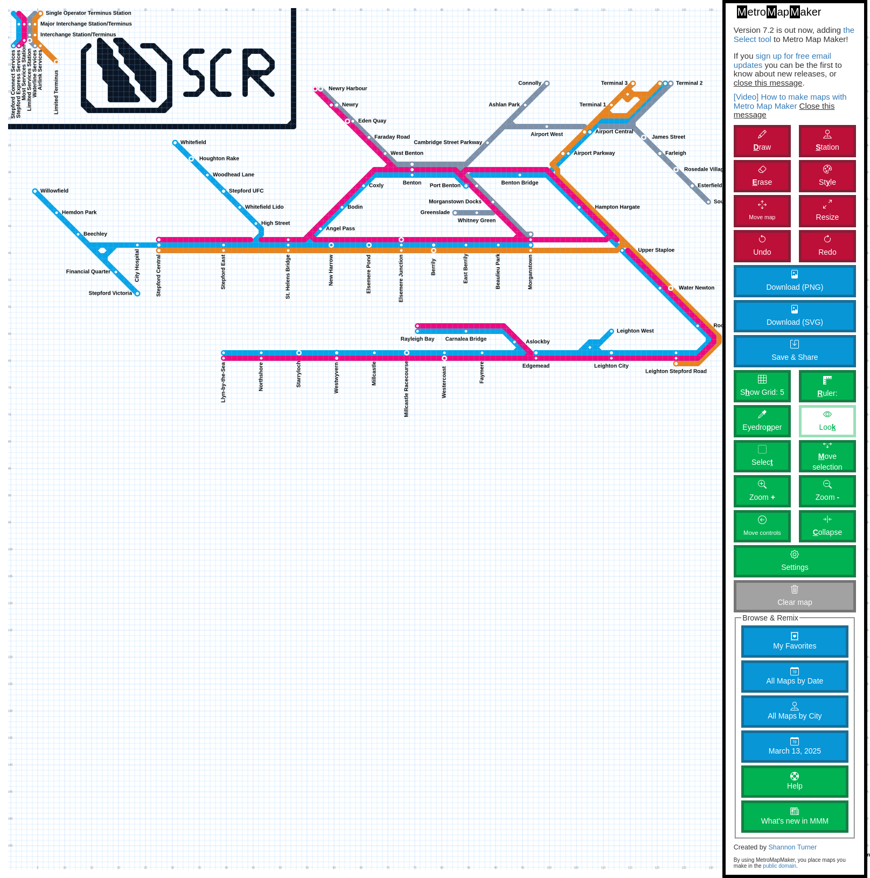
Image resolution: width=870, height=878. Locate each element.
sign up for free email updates (782, 60)
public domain (779, 866)
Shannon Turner (792, 847)
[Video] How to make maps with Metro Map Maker (790, 101)
